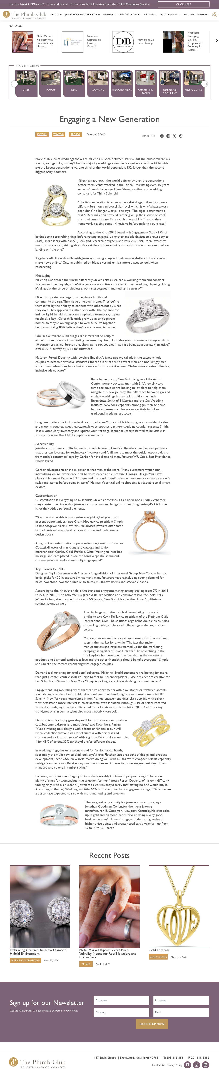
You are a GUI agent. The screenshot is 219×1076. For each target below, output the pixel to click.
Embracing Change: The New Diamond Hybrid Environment (38, 951)
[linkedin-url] (205, 1065)
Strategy (58, 134)
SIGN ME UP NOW (152, 1024)
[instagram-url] (196, 1065)
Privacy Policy (174, 1065)
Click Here (183, 4)
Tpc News (150, 14)
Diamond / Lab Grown (25, 960)
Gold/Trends (158, 956)
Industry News (170, 14)
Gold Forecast (159, 950)
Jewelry (42, 134)
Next (212, 39)
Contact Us (158, 1065)
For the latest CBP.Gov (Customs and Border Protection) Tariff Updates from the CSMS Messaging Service (80, 4)
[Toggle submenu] (61, 14)
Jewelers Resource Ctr (81, 14)
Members (109, 14)
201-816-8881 (175, 1057)
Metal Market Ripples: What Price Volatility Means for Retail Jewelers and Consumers (107, 953)
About (54, 14)
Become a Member (196, 14)
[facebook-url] (187, 1065)
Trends (123, 14)
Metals (86, 964)
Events (136, 14)
